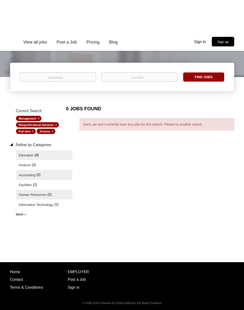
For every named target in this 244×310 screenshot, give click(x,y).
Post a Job (77, 279)
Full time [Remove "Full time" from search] (25, 131)
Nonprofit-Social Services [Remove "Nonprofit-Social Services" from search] (36, 125)
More (20, 214)
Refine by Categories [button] (33, 145)
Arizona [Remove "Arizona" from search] (45, 131)
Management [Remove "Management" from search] (27, 118)
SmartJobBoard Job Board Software (138, 303)
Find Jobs (204, 77)
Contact (16, 279)
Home (15, 272)
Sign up (222, 42)
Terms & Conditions (26, 287)
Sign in (200, 42)
